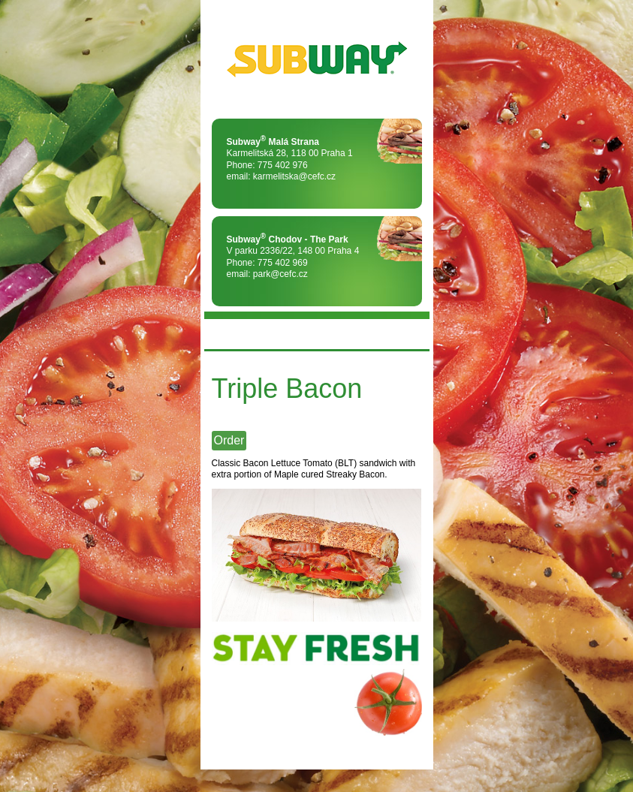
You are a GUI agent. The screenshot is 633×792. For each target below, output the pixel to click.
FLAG (410, 334)
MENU (223, 334)
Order (229, 440)
